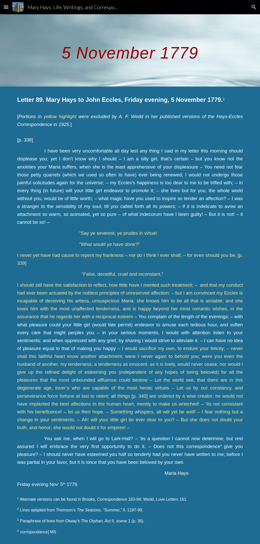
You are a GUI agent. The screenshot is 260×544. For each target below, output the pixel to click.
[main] (130, 50)
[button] (6, 7)
